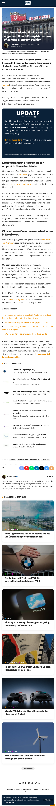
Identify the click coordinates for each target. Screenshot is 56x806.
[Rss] (53, 476)
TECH (7, 28)
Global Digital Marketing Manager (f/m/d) (29, 435)
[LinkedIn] (50, 476)
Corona (12, 459)
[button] (48, 800)
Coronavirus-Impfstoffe (21, 184)
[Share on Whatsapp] (31, 468)
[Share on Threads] (41, 468)
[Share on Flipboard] (26, 468)
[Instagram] (23, 783)
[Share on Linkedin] (36, 468)
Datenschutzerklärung (29, 154)
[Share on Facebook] (21, 468)
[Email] (51, 468)
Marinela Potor (16, 44)
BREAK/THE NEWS (12, 662)
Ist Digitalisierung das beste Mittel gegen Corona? (26, 322)
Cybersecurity (23, 459)
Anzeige (9, 707)
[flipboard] (29, 783)
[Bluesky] (35, 783)
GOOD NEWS (10, 529)
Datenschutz (10, 802)
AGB (49, 154)
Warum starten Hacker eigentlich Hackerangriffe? (26, 334)
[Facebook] (47, 476)
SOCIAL (9, 618)
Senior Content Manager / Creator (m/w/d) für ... (32, 401)
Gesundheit (45, 459)
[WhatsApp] (32, 783)
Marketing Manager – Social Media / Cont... (30, 444)
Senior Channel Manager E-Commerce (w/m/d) (31, 391)
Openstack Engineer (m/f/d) (24, 370)
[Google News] (20, 783)
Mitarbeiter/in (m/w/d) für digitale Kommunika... (32, 425)
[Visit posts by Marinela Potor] (6, 45)
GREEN (9, 574)
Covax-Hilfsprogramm (15, 299)
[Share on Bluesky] (46, 468)
